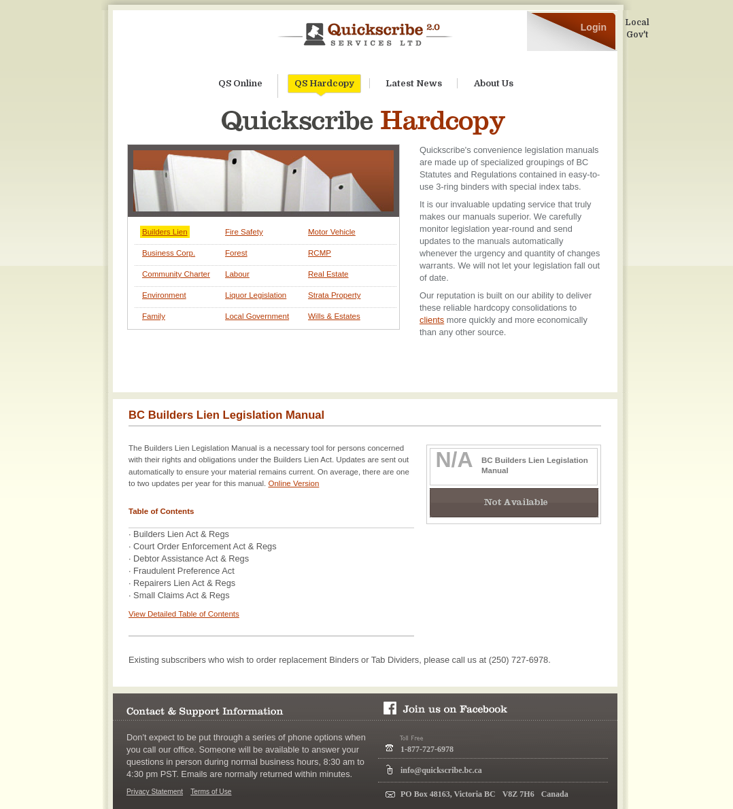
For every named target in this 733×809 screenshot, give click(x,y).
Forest (236, 253)
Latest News (414, 83)
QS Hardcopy (324, 85)
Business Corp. (168, 253)
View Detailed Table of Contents (184, 614)
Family (153, 316)
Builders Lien (165, 232)
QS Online (240, 83)
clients (432, 320)
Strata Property (334, 295)
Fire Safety (244, 232)
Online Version (293, 483)
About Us (493, 83)
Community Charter (176, 274)
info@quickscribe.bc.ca (441, 770)
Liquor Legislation (255, 295)
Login (594, 27)
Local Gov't (637, 28)
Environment (164, 295)
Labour (237, 274)
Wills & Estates (334, 316)
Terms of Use (210, 791)
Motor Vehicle (332, 232)
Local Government (257, 316)
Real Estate (328, 274)
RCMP (319, 253)
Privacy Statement (154, 791)
